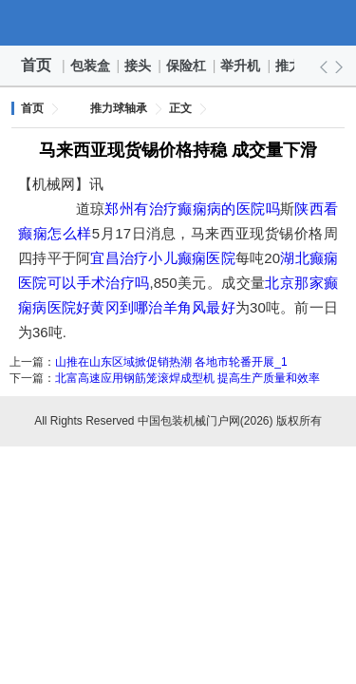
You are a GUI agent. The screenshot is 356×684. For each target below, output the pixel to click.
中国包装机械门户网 (178, 22)
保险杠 (187, 65)
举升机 (241, 65)
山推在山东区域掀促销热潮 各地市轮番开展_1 (171, 362)
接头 (138, 65)
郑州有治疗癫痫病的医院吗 (191, 208)
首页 (36, 65)
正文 (180, 108)
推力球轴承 (118, 108)
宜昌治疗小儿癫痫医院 (162, 258)
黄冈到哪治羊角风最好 (162, 307)
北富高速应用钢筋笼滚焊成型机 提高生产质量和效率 (187, 378)
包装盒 (91, 65)
